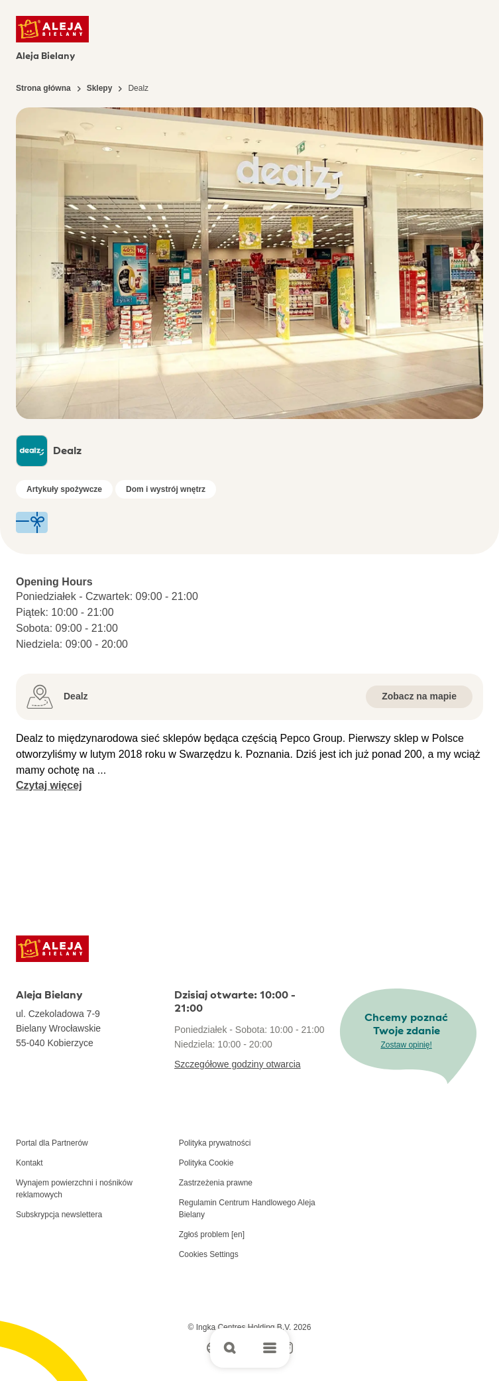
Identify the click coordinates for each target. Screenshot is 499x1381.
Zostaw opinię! (405, 1045)
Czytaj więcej (49, 785)
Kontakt (29, 1163)
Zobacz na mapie (419, 696)
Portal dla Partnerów (52, 1143)
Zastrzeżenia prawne (215, 1182)
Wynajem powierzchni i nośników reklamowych (74, 1188)
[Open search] (230, 1348)
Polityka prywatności (215, 1143)
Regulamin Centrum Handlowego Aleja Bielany (247, 1208)
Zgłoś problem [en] (212, 1234)
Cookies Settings (209, 1254)
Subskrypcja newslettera (59, 1214)
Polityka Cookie (206, 1163)
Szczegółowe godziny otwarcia (237, 1064)
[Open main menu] (270, 1348)
